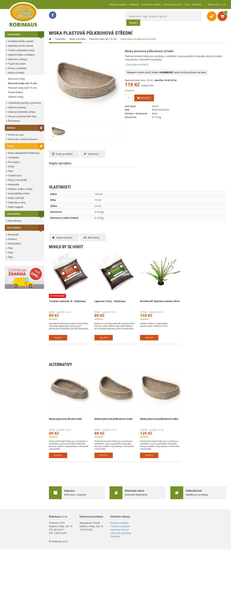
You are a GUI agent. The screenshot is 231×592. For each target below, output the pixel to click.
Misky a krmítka (16, 72)
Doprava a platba (118, 4)
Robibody (134, 4)
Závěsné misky (15, 96)
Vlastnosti (91, 153)
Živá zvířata (14, 227)
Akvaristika (13, 184)
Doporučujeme (62, 237)
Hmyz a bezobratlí (17, 179)
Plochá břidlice (15, 92)
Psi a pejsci (14, 161)
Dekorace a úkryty (17, 59)
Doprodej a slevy (17, 202)
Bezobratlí (13, 234)
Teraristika (13, 34)
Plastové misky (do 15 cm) (22, 83)
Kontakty (196, 4)
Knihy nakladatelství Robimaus (23, 152)
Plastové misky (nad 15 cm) (22, 87)
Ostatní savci (14, 175)
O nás (187, 4)
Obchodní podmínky (120, 533)
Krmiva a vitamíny (17, 68)
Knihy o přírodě (16, 197)
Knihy (10, 146)
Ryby (10, 257)
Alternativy (91, 237)
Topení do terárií (16, 63)
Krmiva (11, 127)
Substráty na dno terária (20, 45)
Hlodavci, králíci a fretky (20, 188)
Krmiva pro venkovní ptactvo (23, 139)
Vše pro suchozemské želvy (22, 116)
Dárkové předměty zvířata (21, 111)
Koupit (144, 98)
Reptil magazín (15, 206)
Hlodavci (12, 239)
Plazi (10, 248)
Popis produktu (62, 153)
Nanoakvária (14, 220)
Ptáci (10, 170)
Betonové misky (16, 78)
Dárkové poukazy (17, 107)
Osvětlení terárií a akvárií (20, 41)
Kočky (11, 166)
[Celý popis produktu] (137, 64)
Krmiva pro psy (16, 134)
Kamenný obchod (172, 4)
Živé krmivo (14, 120)
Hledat (133, 22)
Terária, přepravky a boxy (21, 50)
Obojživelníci (14, 243)
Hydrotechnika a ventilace (21, 54)
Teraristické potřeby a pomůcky (24, 102)
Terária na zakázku (151, 4)
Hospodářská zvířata (19, 193)
